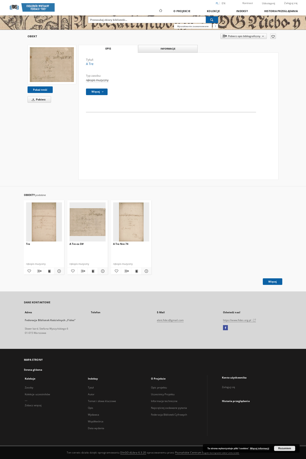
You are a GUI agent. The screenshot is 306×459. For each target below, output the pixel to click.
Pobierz (38, 99)
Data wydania (96, 428)
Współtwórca (95, 421)
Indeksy (242, 11)
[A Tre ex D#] (87, 222)
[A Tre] (52, 64)
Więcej (272, 281)
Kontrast (247, 3)
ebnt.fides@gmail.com (170, 320)
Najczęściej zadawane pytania (169, 408)
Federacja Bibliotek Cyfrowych (169, 414)
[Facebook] (225, 328)
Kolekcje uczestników (37, 394)
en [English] (223, 3)
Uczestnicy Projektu (162, 394)
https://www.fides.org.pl (239, 320)
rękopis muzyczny (97, 80)
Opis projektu (159, 387)
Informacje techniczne (164, 401)
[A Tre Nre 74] (131, 222)
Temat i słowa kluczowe (102, 401)
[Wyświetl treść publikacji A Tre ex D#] (93, 271)
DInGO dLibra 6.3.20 (133, 452)
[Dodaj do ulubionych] (273, 36)
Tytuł (91, 387)
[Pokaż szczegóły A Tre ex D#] (102, 271)
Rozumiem (284, 448)
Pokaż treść (40, 90)
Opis (90, 408)
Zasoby (29, 387)
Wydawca (93, 414)
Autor (91, 394)
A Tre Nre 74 (120, 244)
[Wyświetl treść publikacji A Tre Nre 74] (136, 271)
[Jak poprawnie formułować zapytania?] (215, 26)
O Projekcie (181, 11)
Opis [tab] (108, 48)
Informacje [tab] (168, 48)
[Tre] (44, 222)
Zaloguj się (291, 3)
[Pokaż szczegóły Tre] (59, 271)
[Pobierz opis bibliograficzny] (39, 271)
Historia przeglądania (281, 11)
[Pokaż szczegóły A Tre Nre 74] (146, 271)
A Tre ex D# (76, 244)
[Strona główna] (160, 11)
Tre (28, 244)
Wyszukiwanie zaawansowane (193, 26)
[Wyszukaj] (212, 19)
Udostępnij (268, 3)
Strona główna (33, 370)
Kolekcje (213, 11)
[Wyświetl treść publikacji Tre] (49, 271)
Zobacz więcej (33, 405)
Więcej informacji (259, 448)
